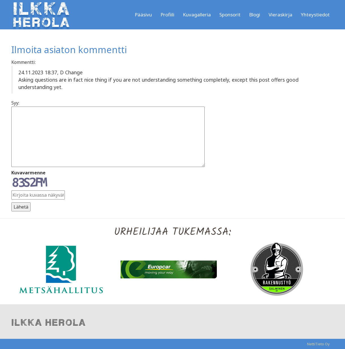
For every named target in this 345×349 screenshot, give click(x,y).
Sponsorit (230, 14)
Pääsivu (143, 14)
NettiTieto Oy (318, 343)
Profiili (167, 14)
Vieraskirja (280, 14)
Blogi (254, 14)
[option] (65, 269)
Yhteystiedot (315, 14)
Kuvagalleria (197, 14)
